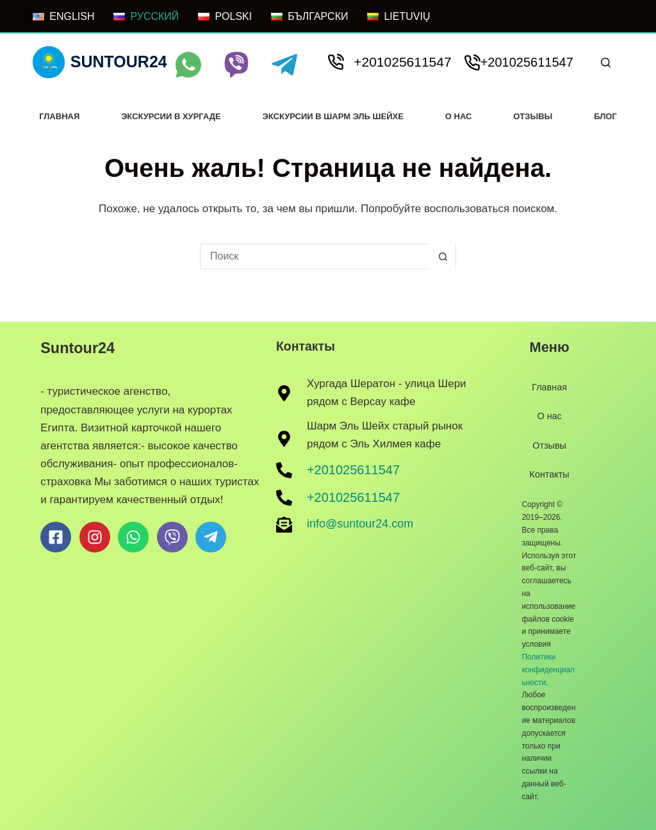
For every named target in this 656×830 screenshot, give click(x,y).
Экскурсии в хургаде (171, 116)
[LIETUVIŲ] (398, 16)
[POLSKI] (225, 16)
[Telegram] (284, 65)
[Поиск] (606, 62)
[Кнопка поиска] (442, 256)
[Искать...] (315, 256)
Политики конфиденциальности (548, 669)
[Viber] (236, 65)
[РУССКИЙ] (146, 16)
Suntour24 (118, 62)
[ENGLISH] (63, 16)
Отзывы (532, 116)
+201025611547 (402, 61)
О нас (458, 116)
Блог (605, 116)
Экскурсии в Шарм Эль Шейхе (333, 116)
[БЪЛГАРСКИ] (309, 16)
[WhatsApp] (188, 65)
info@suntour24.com (360, 523)
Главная (59, 116)
